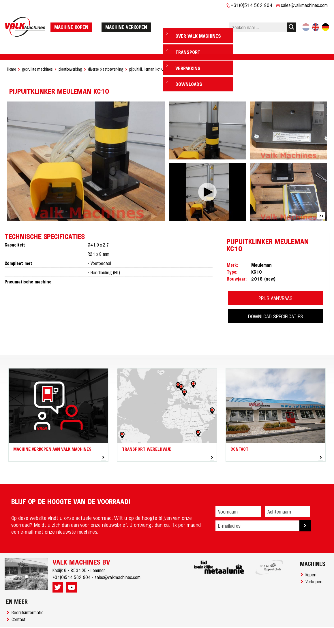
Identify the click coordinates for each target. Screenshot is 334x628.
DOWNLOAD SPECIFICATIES (275, 298)
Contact (19, 601)
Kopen (312, 556)
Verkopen (315, 563)
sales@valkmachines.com (304, 5)
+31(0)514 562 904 (252, 5)
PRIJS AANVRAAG (275, 280)
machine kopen (73, 18)
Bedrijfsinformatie (29, 594)
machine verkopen (128, 18)
